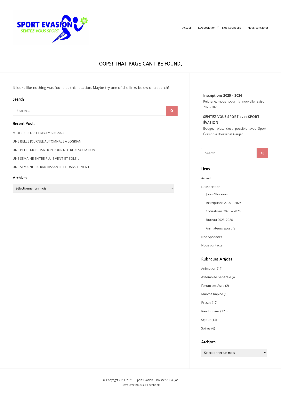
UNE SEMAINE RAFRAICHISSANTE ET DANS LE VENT (51, 167)
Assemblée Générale (216, 277)
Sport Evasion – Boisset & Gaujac (157, 380)
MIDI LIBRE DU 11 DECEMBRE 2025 (38, 133)
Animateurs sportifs (220, 228)
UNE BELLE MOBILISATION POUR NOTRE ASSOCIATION (54, 150)
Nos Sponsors (231, 27)
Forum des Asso (212, 285)
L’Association (206, 27)
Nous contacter (258, 27)
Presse (206, 302)
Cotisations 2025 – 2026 (223, 211)
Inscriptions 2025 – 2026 (222, 95)
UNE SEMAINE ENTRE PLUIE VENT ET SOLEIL (46, 158)
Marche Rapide (212, 294)
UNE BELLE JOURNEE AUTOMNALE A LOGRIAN (47, 141)
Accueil (186, 27)
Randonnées (210, 311)
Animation (208, 268)
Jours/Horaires (217, 194)
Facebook (153, 385)
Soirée (206, 328)
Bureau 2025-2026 (219, 220)
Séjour (206, 320)
